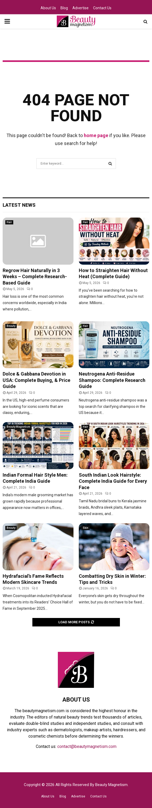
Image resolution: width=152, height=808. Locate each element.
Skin (85, 527)
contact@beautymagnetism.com (86, 746)
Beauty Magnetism (18, 426)
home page (96, 135)
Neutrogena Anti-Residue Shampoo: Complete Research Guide (112, 380)
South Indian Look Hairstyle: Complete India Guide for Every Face (113, 481)
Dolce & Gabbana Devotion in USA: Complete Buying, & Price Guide (36, 380)
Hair (9, 222)
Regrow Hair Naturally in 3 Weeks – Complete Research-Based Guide (35, 277)
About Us (48, 8)
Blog (64, 8)
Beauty (11, 325)
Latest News (19, 205)
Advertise (80, 8)
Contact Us (102, 8)
